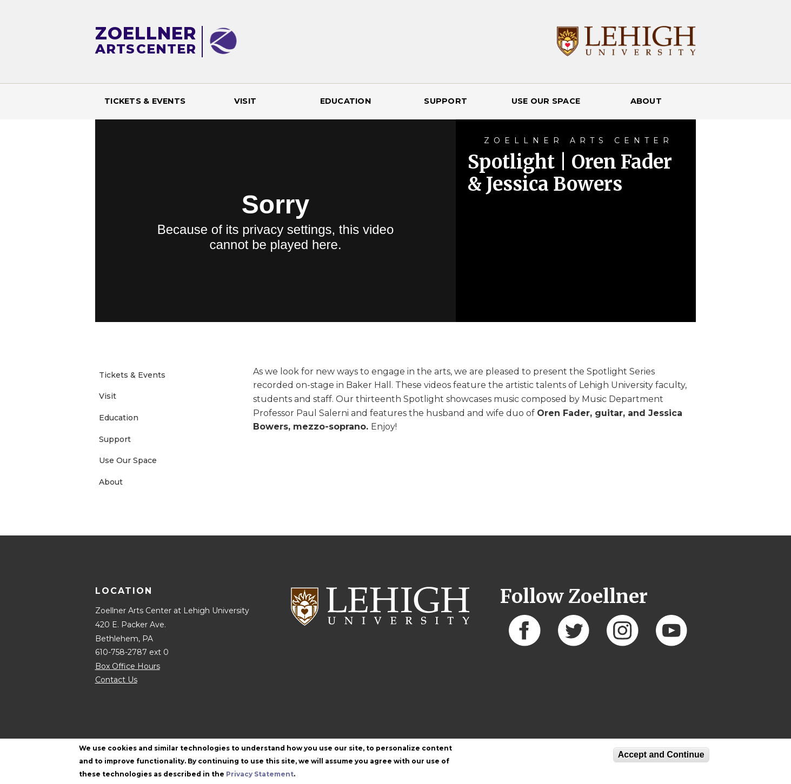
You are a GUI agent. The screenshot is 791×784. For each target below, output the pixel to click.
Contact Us (116, 680)
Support (445, 101)
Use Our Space (545, 101)
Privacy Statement (260, 774)
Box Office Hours (127, 666)
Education (345, 101)
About (646, 101)
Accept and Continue (661, 754)
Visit (245, 101)
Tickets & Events (144, 101)
